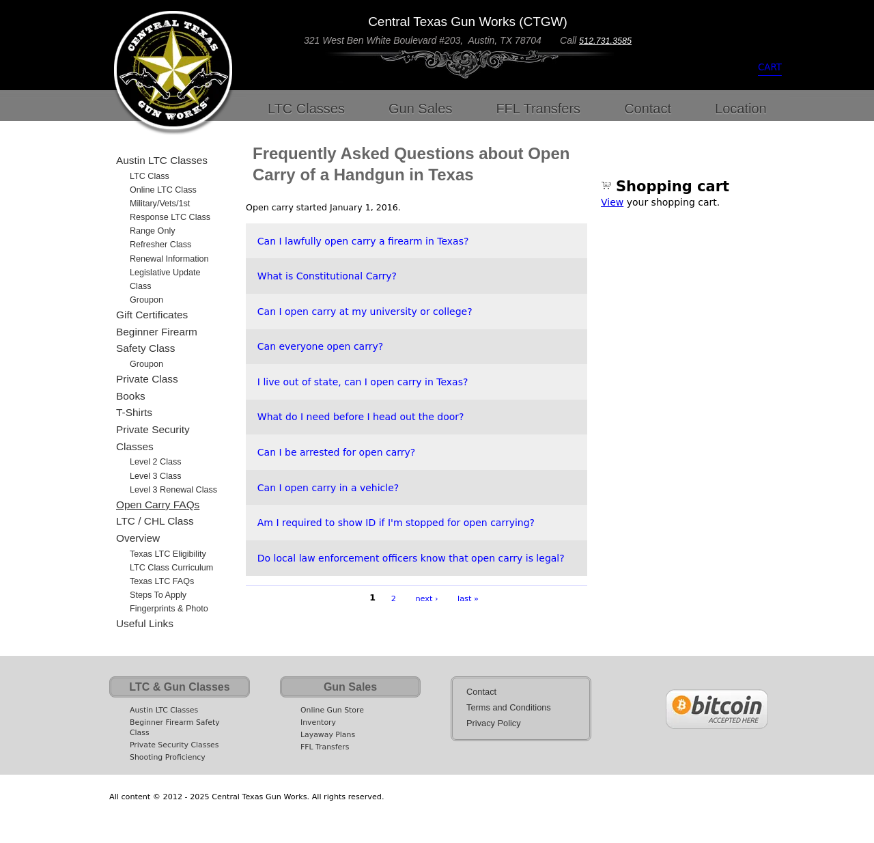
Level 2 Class (156, 462)
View (612, 202)
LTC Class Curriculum (171, 567)
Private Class (147, 379)
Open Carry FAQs (157, 504)
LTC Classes (306, 108)
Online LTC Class (163, 190)
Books (130, 396)
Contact (647, 108)
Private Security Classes (153, 438)
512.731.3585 (605, 41)
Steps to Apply (158, 595)
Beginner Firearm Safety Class (156, 340)
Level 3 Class (156, 476)
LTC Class (149, 176)
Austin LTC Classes (162, 160)
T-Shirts (134, 412)
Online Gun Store (332, 710)
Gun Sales (420, 108)
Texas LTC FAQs (162, 581)
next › (426, 598)
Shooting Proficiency (168, 757)
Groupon (146, 300)
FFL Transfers (538, 108)
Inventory (318, 722)
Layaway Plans (327, 734)
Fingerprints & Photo (169, 608)
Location (741, 108)
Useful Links (144, 623)
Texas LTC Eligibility (168, 554)
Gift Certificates (152, 314)
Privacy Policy (493, 723)
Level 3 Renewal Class (173, 490)
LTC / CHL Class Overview (155, 529)
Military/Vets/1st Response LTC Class (170, 210)
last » (468, 598)
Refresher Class (160, 244)
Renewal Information (169, 259)
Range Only (152, 231)
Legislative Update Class (165, 279)
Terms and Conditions (508, 707)
